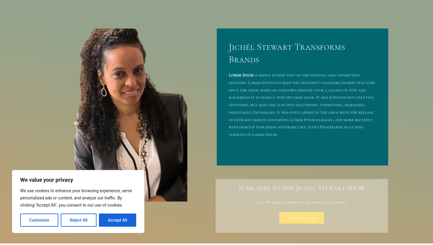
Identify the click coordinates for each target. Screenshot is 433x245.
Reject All (79, 220)
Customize (39, 220)
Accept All (117, 220)
